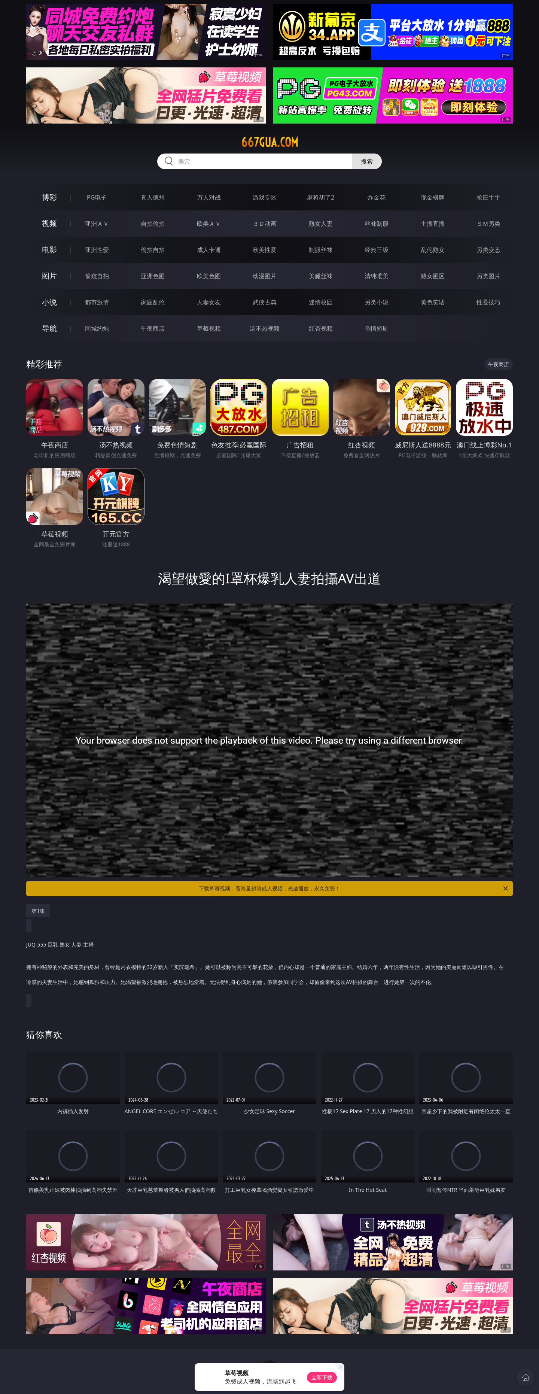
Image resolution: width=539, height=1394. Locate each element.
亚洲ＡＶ (97, 223)
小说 (49, 302)
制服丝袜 (321, 250)
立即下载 (321, 1377)
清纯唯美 (377, 276)
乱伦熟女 (433, 250)
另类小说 (377, 302)
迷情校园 (321, 302)
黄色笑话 (433, 302)
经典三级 (377, 250)
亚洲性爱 (97, 250)
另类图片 (488, 276)
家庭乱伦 (153, 302)
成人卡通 (209, 250)
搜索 (367, 161)
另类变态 (488, 250)
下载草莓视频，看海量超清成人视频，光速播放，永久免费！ (354, 888)
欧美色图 (209, 276)
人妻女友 (209, 302)
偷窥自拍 (97, 276)
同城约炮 (97, 328)
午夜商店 (153, 328)
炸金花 (377, 197)
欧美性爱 (265, 250)
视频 (49, 223)
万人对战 (209, 197)
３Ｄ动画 (265, 223)
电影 (49, 250)
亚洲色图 (153, 276)
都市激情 (97, 302)
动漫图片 (265, 276)
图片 (49, 276)
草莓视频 (209, 328)
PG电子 (97, 197)
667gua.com (269, 142)
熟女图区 (433, 276)
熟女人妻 (321, 223)
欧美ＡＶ (209, 223)
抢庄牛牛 (488, 197)
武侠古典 (265, 302)
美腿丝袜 (321, 276)
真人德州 (153, 197)
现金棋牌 (433, 197)
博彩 (49, 197)
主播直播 (433, 223)
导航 (49, 328)
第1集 (38, 910)
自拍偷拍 (153, 223)
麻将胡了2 (320, 197)
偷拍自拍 (153, 250)
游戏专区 (265, 197)
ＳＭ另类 (488, 223)
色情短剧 (377, 328)
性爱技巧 (488, 302)
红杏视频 (321, 328)
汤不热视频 (265, 328)
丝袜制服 (377, 223)
